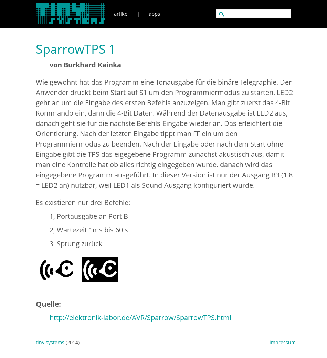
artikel (121, 13)
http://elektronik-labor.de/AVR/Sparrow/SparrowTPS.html (140, 317)
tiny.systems (50, 342)
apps (154, 13)
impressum (283, 342)
